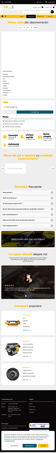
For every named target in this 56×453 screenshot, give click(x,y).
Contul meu (37, 7)
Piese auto (28, 16)
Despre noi (38, 16)
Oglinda (25, 321)
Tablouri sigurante (28, 373)
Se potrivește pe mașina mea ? (12, 203)
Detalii (36, 27)
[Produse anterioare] (3, 169)
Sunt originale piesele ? (10, 225)
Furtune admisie (28, 344)
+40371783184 (6, 2)
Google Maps (50, 2)
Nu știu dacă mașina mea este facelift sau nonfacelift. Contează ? (23, 209)
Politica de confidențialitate (9, 429)
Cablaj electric (27, 370)
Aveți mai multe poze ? (10, 198)
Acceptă (43, 445)
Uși (24, 318)
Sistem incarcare (28, 350)
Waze (39, 2)
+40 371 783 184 (13, 404)
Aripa (24, 324)
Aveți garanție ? (8, 192)
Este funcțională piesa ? (10, 214)
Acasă (20, 27)
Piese (28, 27)
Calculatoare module (29, 376)
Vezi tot (27, 330)
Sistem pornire (27, 353)
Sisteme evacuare (28, 347)
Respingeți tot (29, 445)
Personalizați (14, 445)
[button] (6, 16)
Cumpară (35, 112)
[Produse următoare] (53, 169)
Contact (49, 16)
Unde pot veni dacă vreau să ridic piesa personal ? (19, 220)
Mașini (17, 16)
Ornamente (26, 326)
